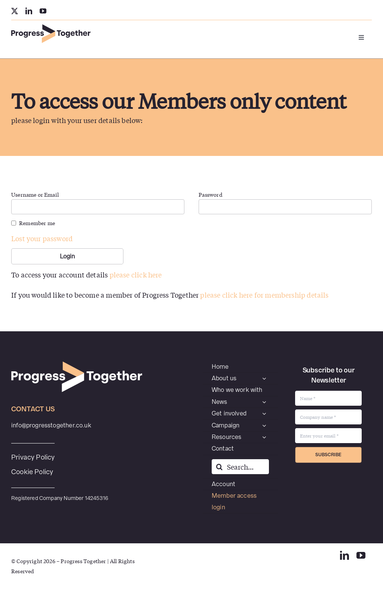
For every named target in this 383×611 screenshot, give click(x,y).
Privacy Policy (33, 457)
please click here (136, 274)
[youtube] (43, 10)
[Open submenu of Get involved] (264, 413)
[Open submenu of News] (264, 402)
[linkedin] (28, 10)
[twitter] (14, 10)
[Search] (219, 466)
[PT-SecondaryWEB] (51, 27)
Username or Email (35, 194)
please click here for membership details (264, 295)
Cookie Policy (32, 471)
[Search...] (240, 466)
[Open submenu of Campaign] (264, 425)
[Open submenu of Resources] (264, 437)
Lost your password (42, 238)
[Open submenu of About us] (264, 378)
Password (210, 194)
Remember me (37, 223)
